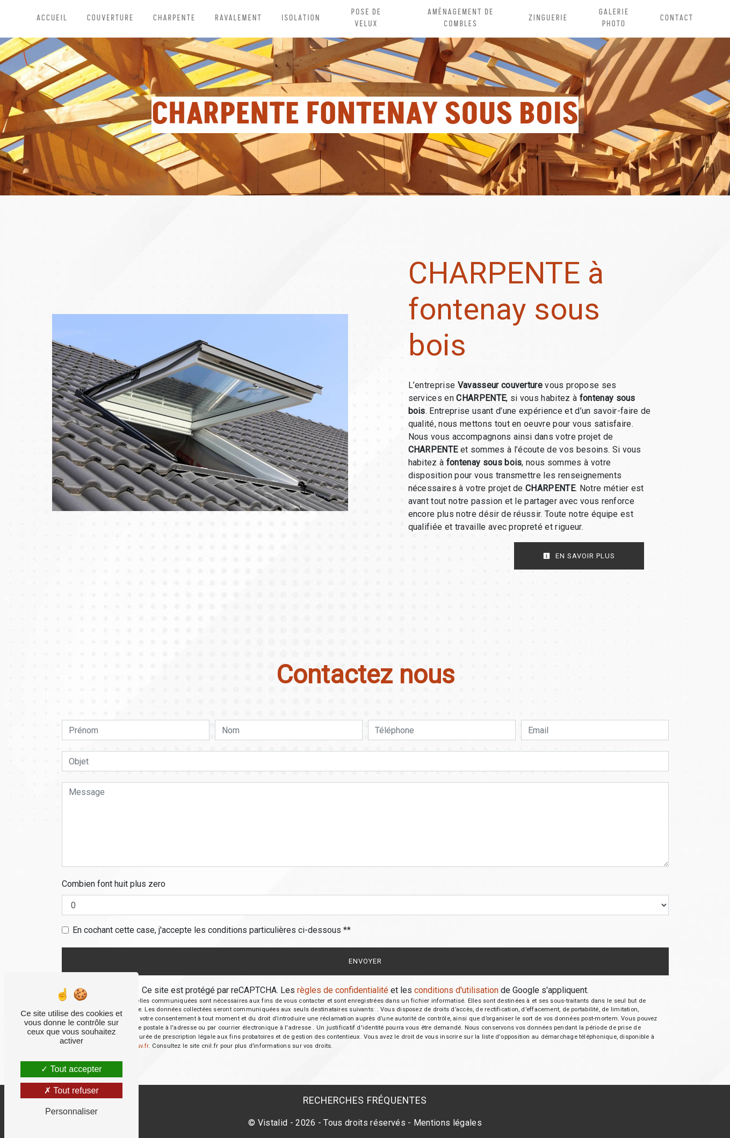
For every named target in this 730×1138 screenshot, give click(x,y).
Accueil (52, 18)
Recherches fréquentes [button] (365, 1100)
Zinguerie (548, 18)
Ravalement (238, 18)
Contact (676, 18)
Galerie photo (614, 18)
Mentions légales (446, 1123)
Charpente (174, 18)
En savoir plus (579, 556)
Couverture (110, 18)
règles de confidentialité (342, 990)
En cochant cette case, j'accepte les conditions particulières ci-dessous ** (212, 930)
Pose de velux (366, 18)
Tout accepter (71, 1069)
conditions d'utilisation (456, 990)
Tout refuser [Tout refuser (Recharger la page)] (71, 1090)
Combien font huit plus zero (113, 884)
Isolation (301, 18)
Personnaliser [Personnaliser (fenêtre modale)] (71, 1111)
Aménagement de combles (461, 18)
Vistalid (273, 1123)
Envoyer (365, 961)
